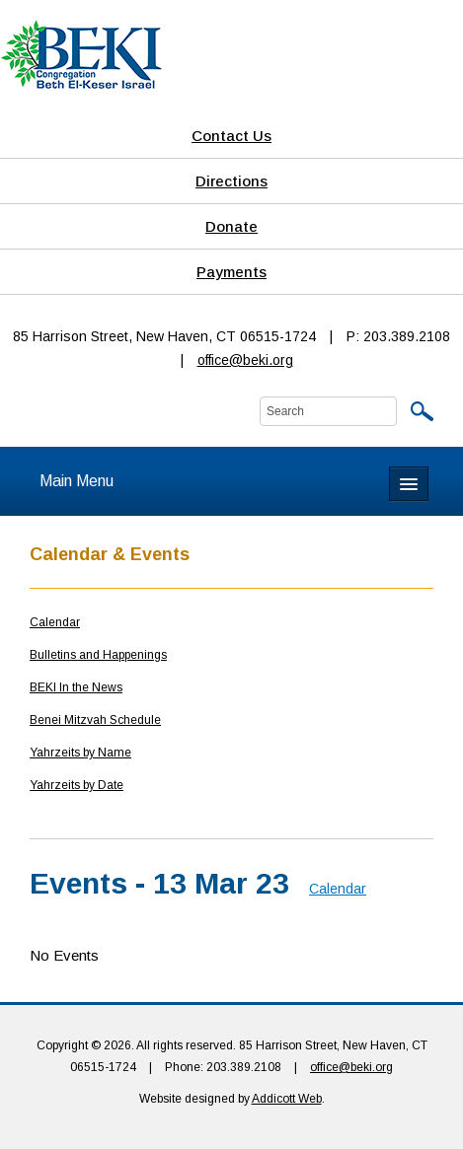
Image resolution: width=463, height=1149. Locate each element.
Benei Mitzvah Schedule (95, 720)
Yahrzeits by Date (76, 785)
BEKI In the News (76, 687)
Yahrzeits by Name (80, 752)
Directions (231, 181)
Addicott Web (287, 1099)
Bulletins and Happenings (98, 655)
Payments (231, 271)
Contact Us (231, 135)
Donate (231, 226)
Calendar (55, 622)
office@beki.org (245, 360)
